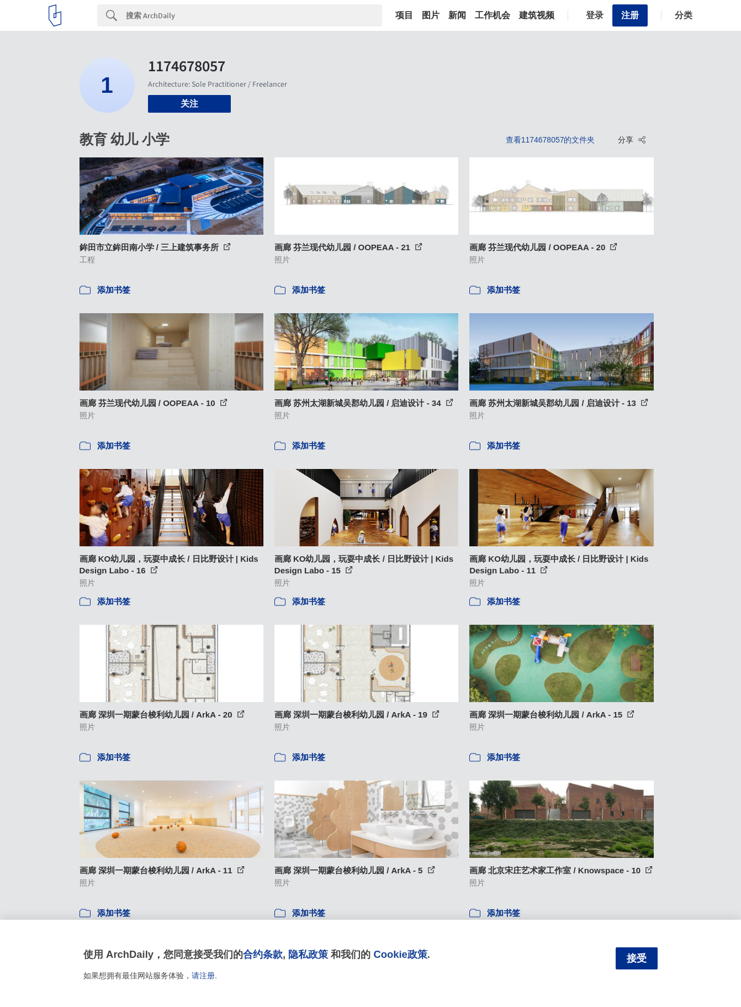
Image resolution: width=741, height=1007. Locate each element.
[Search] (254, 15)
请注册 (203, 975)
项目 (404, 15)
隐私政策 (308, 954)
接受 (637, 958)
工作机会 (492, 15)
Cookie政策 (400, 954)
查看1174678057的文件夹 (550, 140)
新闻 (457, 15)
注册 (630, 15)
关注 (189, 103)
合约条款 (263, 954)
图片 (431, 15)
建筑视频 (536, 15)
